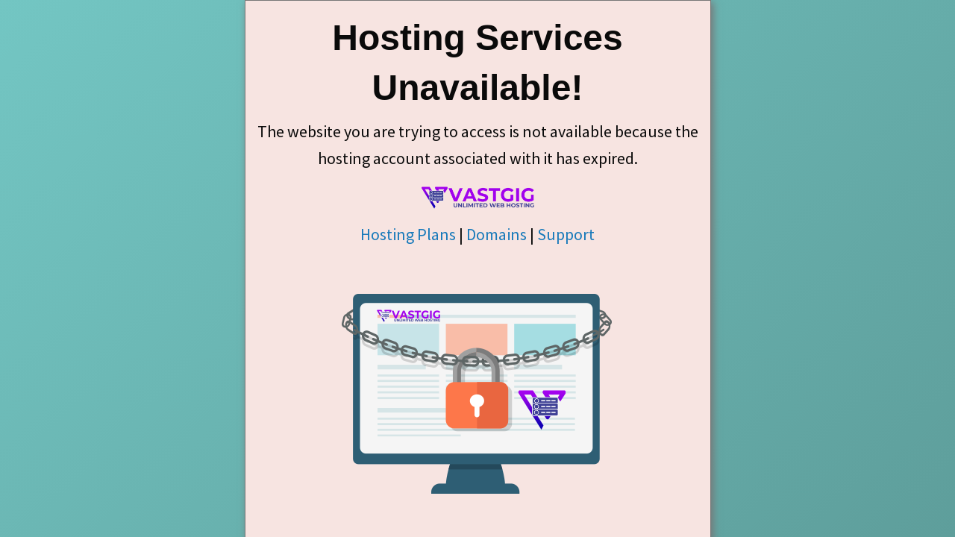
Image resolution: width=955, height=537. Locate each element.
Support (566, 234)
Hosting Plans (408, 234)
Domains (496, 234)
